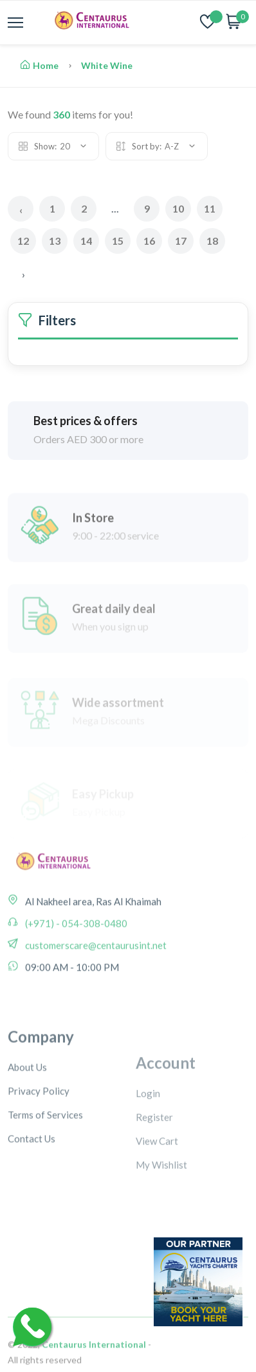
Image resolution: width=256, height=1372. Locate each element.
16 (149, 240)
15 (117, 240)
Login (148, 1150)
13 (54, 240)
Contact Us (31, 1191)
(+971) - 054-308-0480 (75, 956)
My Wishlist (161, 1221)
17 (181, 240)
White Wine (107, 65)
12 (23, 240)
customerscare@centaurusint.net (95, 978)
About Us (27, 1120)
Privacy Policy (38, 1144)
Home (40, 65)
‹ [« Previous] (21, 210)
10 (178, 208)
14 (86, 240)
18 (212, 240)
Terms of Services (45, 1168)
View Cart (157, 1197)
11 (209, 208)
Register (154, 1173)
